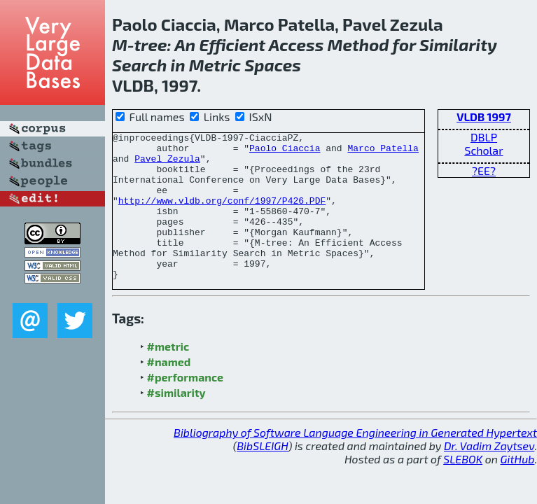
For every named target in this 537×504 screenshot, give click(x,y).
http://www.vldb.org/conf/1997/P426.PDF (222, 215)
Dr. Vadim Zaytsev (489, 475)
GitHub (518, 488)
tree (150, 44)
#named (169, 391)
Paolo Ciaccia (284, 152)
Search (139, 65)
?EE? (484, 170)
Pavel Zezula (167, 164)
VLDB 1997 (483, 116)
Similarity (458, 44)
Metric (215, 65)
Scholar (483, 150)
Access (296, 44)
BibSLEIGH (262, 475)
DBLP (483, 137)
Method (358, 44)
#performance (185, 406)
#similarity (176, 421)
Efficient (232, 44)
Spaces (272, 65)
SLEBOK (462, 488)
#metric (168, 375)
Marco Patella (382, 152)
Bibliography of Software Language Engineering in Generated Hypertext (355, 461)
